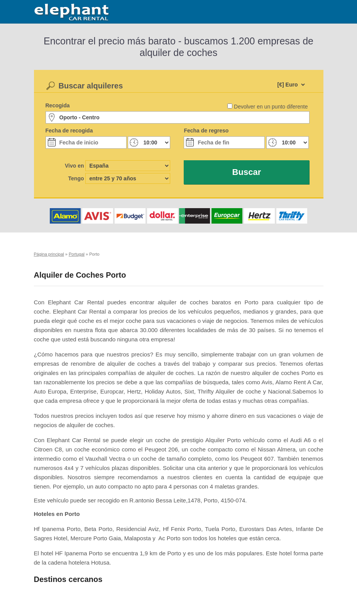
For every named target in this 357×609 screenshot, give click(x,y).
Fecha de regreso (206, 130)
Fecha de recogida (69, 130)
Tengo (76, 178)
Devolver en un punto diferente (271, 106)
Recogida (58, 105)
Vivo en (74, 166)
